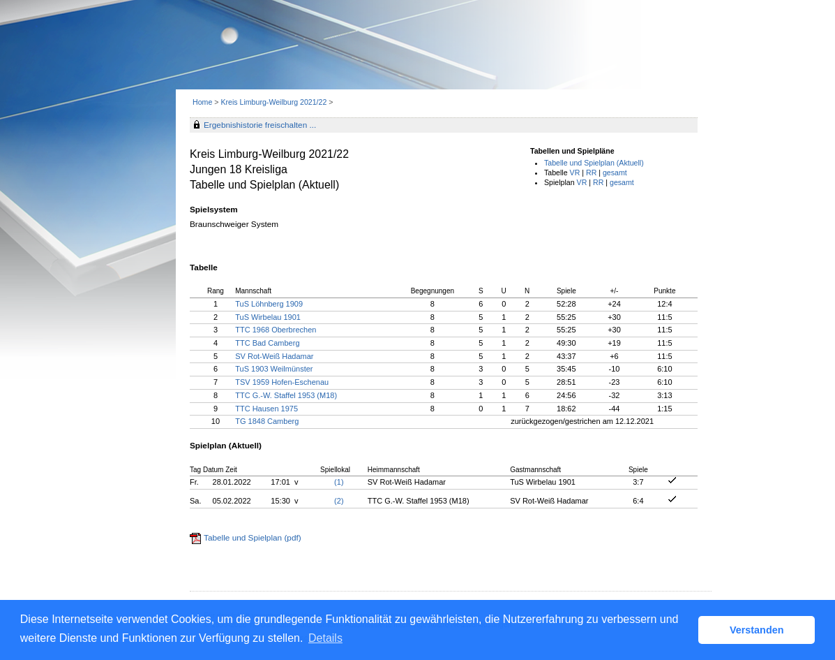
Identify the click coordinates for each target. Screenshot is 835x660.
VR (575, 172)
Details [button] (325, 638)
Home (202, 102)
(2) (338, 501)
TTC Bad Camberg (267, 343)
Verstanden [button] (757, 630)
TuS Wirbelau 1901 (268, 317)
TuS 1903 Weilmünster (274, 369)
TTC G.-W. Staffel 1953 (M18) (286, 395)
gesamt (615, 172)
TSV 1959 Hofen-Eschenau (282, 382)
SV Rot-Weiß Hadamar (274, 356)
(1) (338, 482)
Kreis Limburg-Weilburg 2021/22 (274, 102)
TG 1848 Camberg (267, 421)
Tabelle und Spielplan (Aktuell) (594, 163)
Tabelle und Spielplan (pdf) (252, 538)
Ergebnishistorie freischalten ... (260, 125)
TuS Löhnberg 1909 (269, 304)
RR (591, 172)
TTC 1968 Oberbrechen (275, 329)
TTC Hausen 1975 (266, 408)
